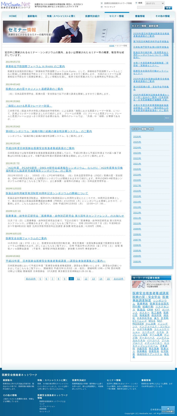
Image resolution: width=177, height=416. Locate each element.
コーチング (148, 332)
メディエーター (153, 343)
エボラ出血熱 (144, 329)
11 (78, 279)
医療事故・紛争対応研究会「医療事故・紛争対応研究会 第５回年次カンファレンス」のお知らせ (65, 215)
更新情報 (42, 409)
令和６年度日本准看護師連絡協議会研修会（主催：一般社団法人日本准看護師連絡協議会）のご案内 (151, 107)
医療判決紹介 (79, 380)
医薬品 (141, 309)
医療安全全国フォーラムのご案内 (26, 238)
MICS (152, 321)
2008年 (137, 234)
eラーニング (140, 321)
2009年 (137, 229)
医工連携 (156, 312)
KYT (157, 309)
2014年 (137, 202)
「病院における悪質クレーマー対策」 (29, 105)
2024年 (137, 147)
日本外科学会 (144, 318)
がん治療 (151, 323)
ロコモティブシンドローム (151, 344)
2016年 (137, 191)
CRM (150, 309)
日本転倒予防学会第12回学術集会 (151, 47)
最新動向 (7, 380)
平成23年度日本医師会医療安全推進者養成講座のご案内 (40, 148)
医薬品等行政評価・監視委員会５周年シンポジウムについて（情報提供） (151, 55)
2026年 (137, 136)
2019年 (137, 175)
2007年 (137, 240)
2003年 (137, 261)
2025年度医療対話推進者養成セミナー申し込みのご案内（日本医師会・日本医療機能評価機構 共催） (151, 97)
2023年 (137, 153)
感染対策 (156, 315)
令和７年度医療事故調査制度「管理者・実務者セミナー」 (151, 64)
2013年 (137, 207)
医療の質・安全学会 (147, 297)
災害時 (165, 318)
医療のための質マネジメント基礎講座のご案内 (34, 88)
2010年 (137, 223)
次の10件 (119, 279)
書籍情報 (146, 380)
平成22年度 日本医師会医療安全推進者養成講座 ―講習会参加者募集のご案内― (56, 260)
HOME (111, 46)
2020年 (137, 169)
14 (101, 279)
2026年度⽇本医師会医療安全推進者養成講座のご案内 (151, 34)
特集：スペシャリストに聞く (53, 380)
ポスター (144, 312)
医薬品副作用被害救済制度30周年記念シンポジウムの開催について (47, 193)
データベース (147, 337)
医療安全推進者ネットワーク (20, 374)
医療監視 (154, 351)
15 (108, 279)
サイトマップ (44, 412)
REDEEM (138, 323)
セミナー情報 (114, 380)
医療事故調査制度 (151, 298)
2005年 (137, 250)
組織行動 (148, 306)
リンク (42, 404)
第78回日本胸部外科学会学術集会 (151, 41)
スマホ (160, 332)
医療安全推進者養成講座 (151, 293)
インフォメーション (47, 406)
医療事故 (142, 303)
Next (167, 118)
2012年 (137, 212)
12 (86, 279)
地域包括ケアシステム (149, 354)
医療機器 (142, 351)
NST (160, 321)
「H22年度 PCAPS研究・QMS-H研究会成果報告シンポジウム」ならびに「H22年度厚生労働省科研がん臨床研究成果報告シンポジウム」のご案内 (64, 169)
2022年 (137, 158)
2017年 (137, 185)
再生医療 (154, 348)
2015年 (137, 196)
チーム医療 (156, 334)
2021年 (137, 164)
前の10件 (31, 279)
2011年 (137, 218)
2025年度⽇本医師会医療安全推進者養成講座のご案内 (151, 80)
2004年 (137, 256)
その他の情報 (10, 395)
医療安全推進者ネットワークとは (52, 401)
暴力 (156, 318)
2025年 (137, 142)
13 (93, 279)
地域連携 (144, 315)
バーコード (153, 340)
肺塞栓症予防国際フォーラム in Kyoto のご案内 (35, 66)
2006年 (137, 245)
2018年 (137, 180)
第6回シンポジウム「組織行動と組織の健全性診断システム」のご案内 (49, 131)
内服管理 (142, 348)
